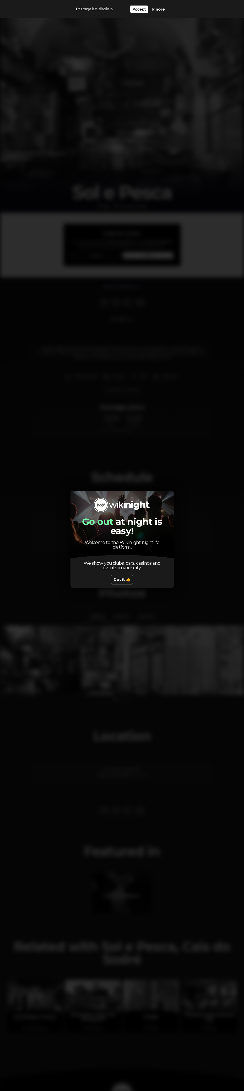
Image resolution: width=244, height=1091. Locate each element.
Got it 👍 (122, 579)
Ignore (158, 9)
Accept (139, 9)
